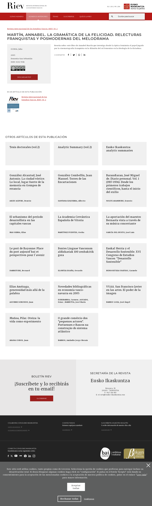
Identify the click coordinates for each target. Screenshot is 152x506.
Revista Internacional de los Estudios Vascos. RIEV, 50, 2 (32, 29)
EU (108, 6)
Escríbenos (67, 430)
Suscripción (106, 430)
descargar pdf (24, 77)
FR (115, 6)
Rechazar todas (69, 499)
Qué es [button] (85, 16)
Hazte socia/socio (15, 427)
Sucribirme (42, 398)
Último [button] (16, 16)
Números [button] (38, 18)
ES (112, 6)
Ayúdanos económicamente (18, 430)
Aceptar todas (75, 487)
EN (119, 6)
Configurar (89, 499)
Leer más (141, 475)
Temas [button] (55, 16)
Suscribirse (68, 16)
